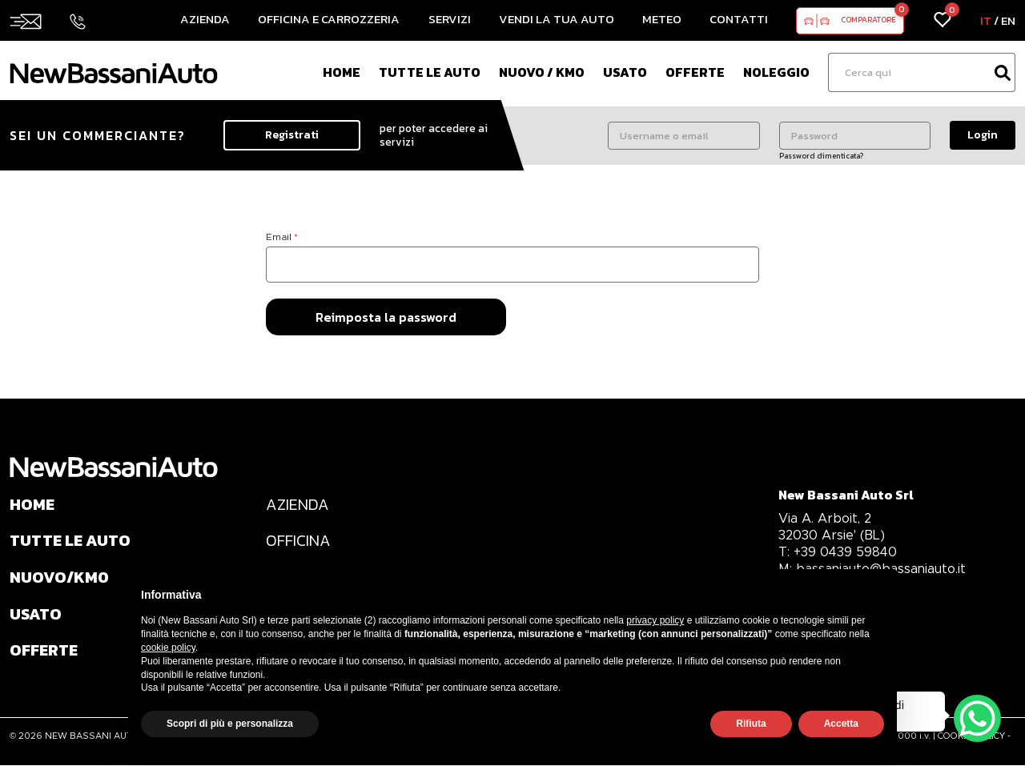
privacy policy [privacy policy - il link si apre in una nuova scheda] (655, 620)
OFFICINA (298, 542)
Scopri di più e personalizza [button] (230, 723)
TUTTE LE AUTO (71, 542)
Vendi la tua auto (556, 19)
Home (341, 72)
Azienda (205, 19)
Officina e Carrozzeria (329, 19)
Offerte (695, 72)
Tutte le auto (429, 72)
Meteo (661, 19)
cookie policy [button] (168, 647)
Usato (625, 72)
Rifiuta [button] (751, 723)
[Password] (855, 136)
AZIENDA (297, 505)
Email (282, 237)
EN (1008, 20)
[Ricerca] (909, 72)
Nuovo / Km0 (542, 72)
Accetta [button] (841, 723)
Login (982, 134)
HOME (32, 505)
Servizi (449, 19)
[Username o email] (683, 136)
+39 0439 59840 (838, 551)
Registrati (292, 134)
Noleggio (776, 72)
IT (985, 20)
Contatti (738, 19)
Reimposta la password (386, 317)
